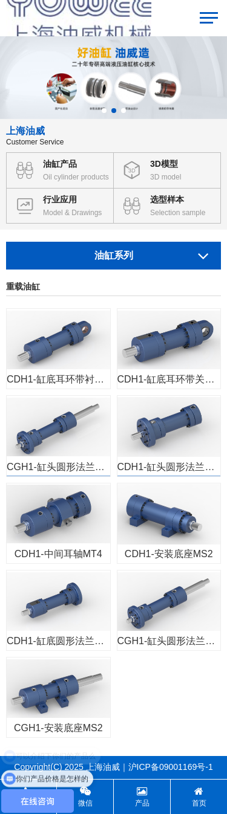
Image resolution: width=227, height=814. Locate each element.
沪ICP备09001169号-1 (170, 767)
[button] (104, 110)
